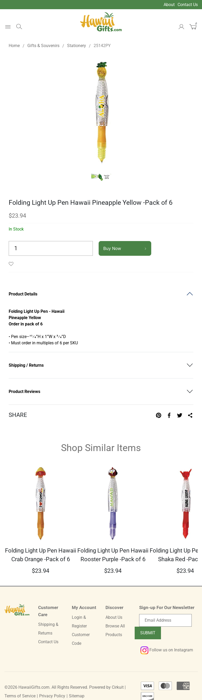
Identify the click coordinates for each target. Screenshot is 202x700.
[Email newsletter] (165, 620)
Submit (147, 632)
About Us (113, 617)
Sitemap (76, 695)
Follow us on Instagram (166, 649)
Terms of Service (20, 695)
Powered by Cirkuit (106, 687)
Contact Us (188, 4)
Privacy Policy (52, 695)
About (169, 4)
